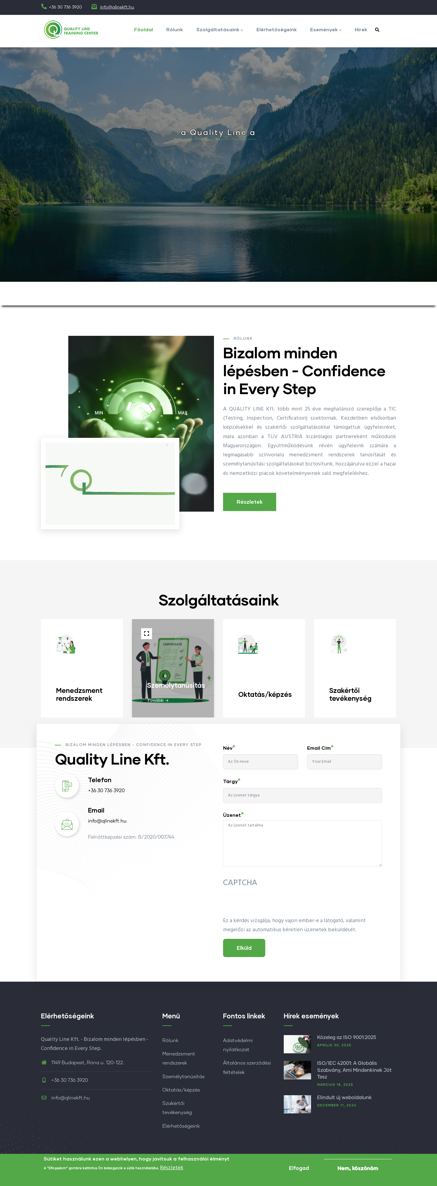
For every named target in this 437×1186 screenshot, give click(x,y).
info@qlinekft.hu (117, 7)
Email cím (319, 748)
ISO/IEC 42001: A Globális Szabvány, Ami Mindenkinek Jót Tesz (354, 1070)
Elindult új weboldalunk (344, 1097)
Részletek (250, 502)
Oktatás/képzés (181, 1090)
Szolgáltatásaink (219, 29)
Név (227, 748)
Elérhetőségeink (276, 29)
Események (325, 29)
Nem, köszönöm (357, 1168)
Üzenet (232, 815)
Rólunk (174, 29)
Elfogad (299, 1168)
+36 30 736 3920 (106, 790)
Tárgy (230, 781)
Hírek (361, 29)
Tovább (155, 700)
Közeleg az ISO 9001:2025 (346, 1037)
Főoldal (143, 29)
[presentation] (269, 904)
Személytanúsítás (183, 1076)
